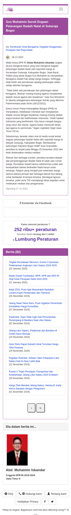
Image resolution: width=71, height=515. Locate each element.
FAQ (9, 493)
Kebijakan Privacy (27, 501)
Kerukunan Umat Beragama (24, 47)
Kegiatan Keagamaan (50, 47)
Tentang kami (56, 493)
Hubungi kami (30, 493)
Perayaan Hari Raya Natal (19, 50)
